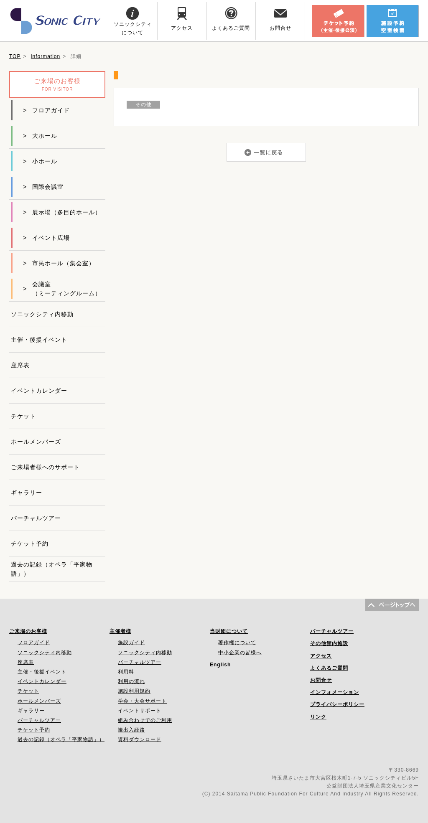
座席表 (20, 365)
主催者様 (120, 631)
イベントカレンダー (39, 390)
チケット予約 (29, 543)
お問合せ (321, 680)
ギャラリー (26, 492)
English (220, 665)
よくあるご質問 (329, 668)
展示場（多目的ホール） (62, 212)
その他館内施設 (329, 643)
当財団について (229, 631)
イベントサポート (139, 711)
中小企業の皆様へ (240, 652)
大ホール (40, 135)
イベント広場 (46, 237)
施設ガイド (131, 642)
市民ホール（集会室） (59, 263)
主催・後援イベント (39, 339)
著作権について (237, 642)
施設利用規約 (134, 691)
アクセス (321, 656)
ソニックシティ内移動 (42, 314)
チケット (23, 416)
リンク (318, 717)
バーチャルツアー (36, 518)
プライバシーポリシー (337, 704)
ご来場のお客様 (28, 631)
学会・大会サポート (142, 701)
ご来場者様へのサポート (45, 467)
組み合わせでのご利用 (145, 720)
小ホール (40, 161)
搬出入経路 (131, 730)
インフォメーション (334, 692)
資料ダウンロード (139, 739)
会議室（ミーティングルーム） (62, 289)
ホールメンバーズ (36, 441)
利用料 (126, 672)
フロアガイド (46, 110)
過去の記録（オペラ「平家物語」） (51, 569)
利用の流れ (131, 681)
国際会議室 (43, 186)
